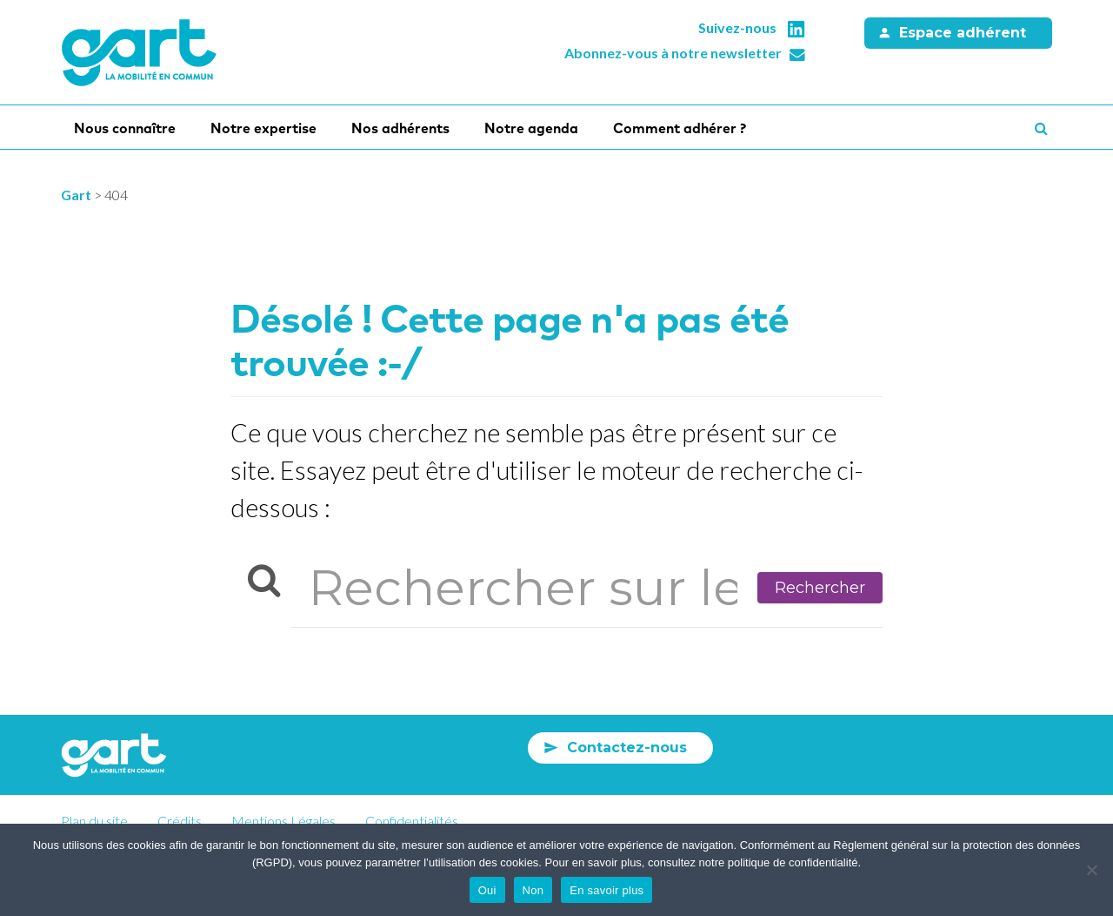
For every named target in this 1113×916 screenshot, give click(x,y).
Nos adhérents (400, 128)
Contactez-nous (627, 747)
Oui (487, 890)
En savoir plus (606, 890)
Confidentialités (411, 820)
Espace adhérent (962, 32)
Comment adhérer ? (679, 128)
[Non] (1091, 870)
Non (533, 890)
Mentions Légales (283, 820)
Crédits (179, 820)
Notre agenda (531, 128)
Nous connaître (125, 128)
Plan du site (94, 820)
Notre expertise (263, 128)
